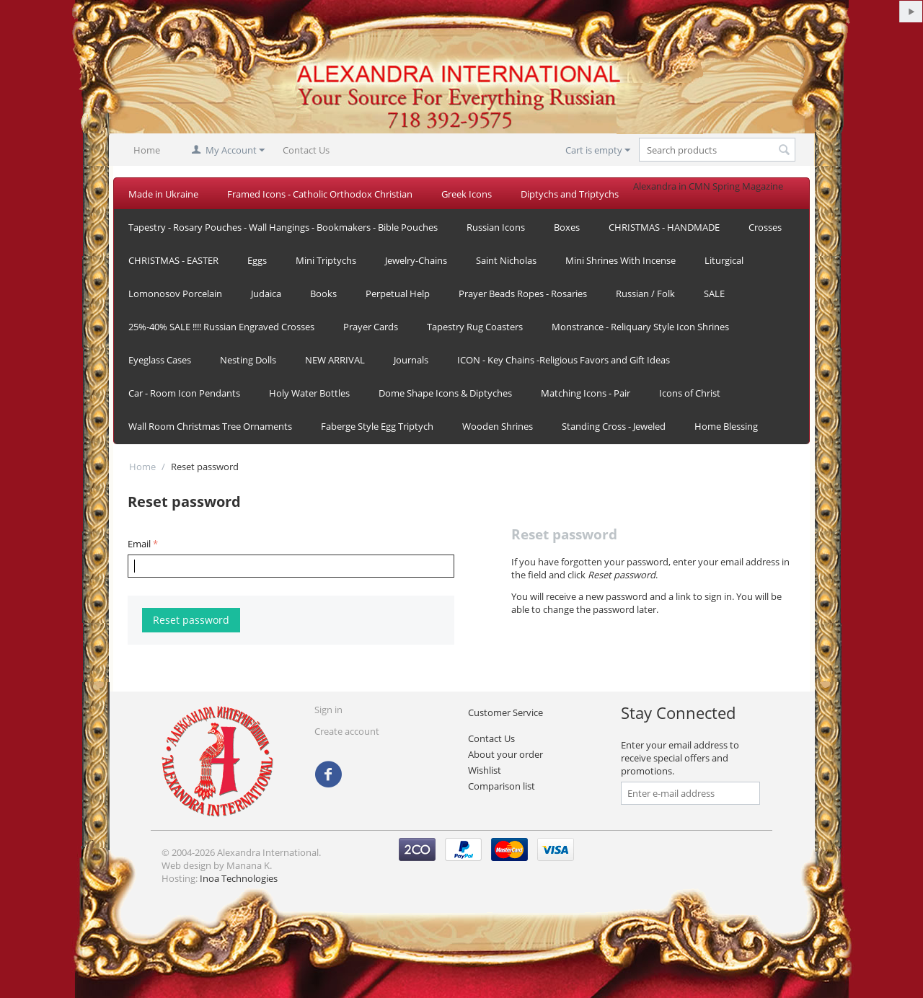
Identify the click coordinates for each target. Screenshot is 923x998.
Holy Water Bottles (309, 393)
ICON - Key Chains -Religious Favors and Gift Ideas (563, 359)
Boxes (567, 227)
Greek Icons (466, 193)
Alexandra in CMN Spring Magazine (708, 186)
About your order (505, 754)
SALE (714, 293)
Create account (346, 731)
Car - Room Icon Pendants (184, 393)
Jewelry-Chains (416, 260)
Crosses (765, 227)
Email (139, 543)
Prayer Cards (370, 326)
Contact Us (306, 149)
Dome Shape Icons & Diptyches (445, 393)
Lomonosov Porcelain (175, 293)
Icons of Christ (689, 393)
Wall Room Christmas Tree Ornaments (210, 426)
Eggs (257, 260)
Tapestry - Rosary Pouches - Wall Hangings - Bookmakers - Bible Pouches (283, 227)
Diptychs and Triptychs (570, 193)
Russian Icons (496, 227)
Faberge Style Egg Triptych (377, 426)
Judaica (266, 293)
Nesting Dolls (248, 359)
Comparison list (501, 786)
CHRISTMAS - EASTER (173, 260)
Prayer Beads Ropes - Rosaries (523, 293)
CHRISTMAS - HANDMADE (664, 227)
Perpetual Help (398, 293)
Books (323, 293)
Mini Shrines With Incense (620, 260)
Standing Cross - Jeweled (614, 426)
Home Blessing (726, 426)
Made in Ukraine (163, 193)
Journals (411, 359)
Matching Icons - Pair (585, 393)
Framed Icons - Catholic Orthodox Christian (319, 193)
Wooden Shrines (497, 426)
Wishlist (484, 770)
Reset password (191, 620)
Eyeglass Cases (159, 359)
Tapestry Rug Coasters (475, 326)
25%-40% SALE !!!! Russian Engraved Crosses (221, 326)
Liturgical (724, 260)
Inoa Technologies (239, 878)
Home (146, 149)
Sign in (328, 709)
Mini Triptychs (326, 260)
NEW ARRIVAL (335, 359)
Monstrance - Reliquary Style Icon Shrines (640, 326)
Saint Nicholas (506, 260)
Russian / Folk (645, 293)
